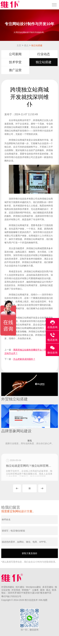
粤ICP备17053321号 (11, 596)
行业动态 (43, 54)
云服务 (35, 590)
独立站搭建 (36, 45)
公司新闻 (15, 54)
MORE (29, 488)
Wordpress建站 (33, 587)
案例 (42, 590)
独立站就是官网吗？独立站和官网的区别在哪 (29, 475)
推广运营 (15, 70)
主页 (19, 45)
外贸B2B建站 (7, 587)
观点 (26, 45)
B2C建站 (20, 587)
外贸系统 (15, 590)
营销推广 (26, 590)
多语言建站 (47, 587)
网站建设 (33, 328)
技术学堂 (15, 62)
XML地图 (42, 600)
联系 (54, 590)
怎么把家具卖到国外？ (24, 359)
